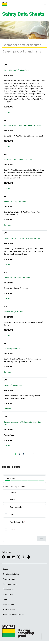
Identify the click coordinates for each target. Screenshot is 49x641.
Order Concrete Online (11, 574)
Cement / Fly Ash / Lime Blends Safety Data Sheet (22, 238)
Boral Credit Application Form (13, 615)
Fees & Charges (8, 589)
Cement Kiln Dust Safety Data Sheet (17, 278)
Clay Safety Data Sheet (12, 349)
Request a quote (9, 579)
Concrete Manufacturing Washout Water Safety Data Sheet (22, 423)
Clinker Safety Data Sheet (13, 385)
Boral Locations (8, 604)
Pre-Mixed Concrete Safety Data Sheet (18, 160)
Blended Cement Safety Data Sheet (16, 70)
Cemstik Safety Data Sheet (13, 312)
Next (41, 538)
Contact (5, 569)
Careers (6, 599)
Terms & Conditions (10, 584)
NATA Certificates (9, 610)
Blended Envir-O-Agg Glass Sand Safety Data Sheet (22, 125)
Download (7, 112)
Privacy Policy (8, 594)
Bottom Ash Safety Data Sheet (15, 202)
